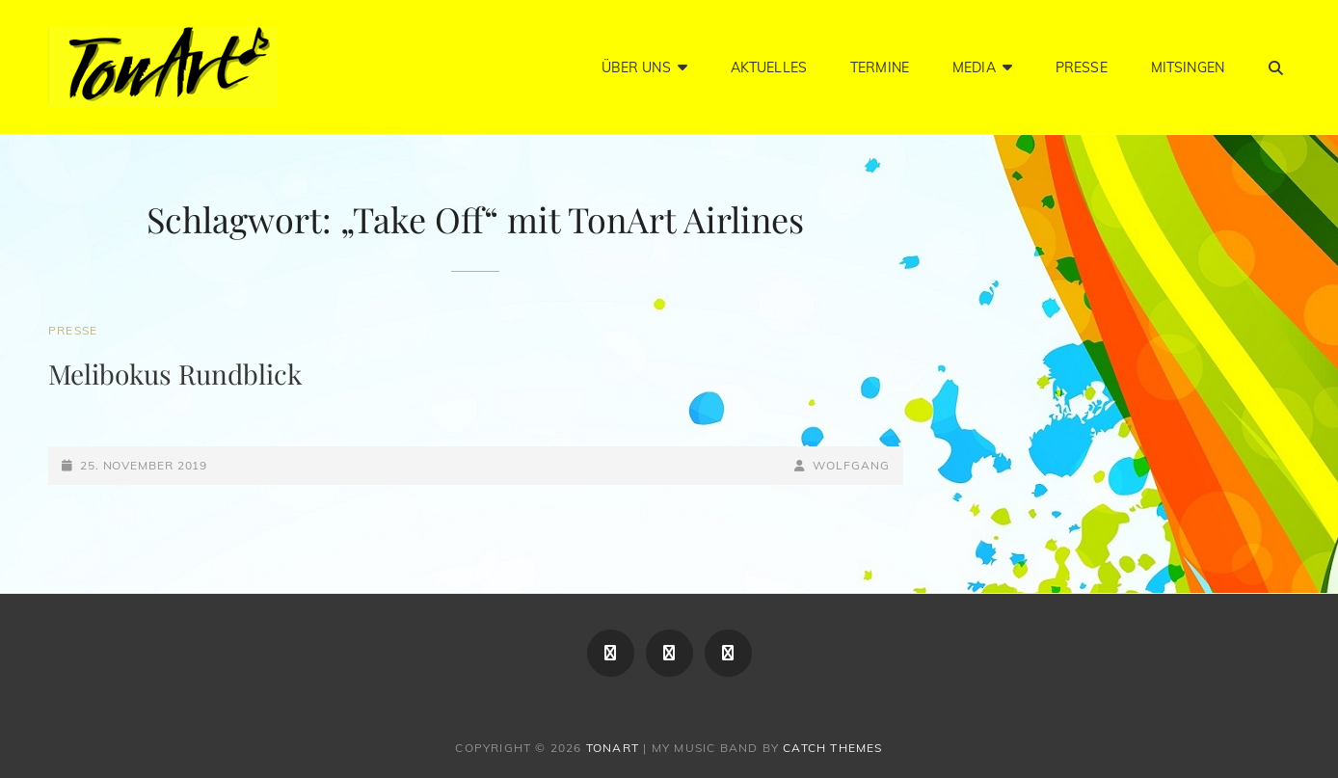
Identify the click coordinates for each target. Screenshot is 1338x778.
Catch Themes (832, 747)
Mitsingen (1187, 67)
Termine (879, 67)
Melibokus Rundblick (175, 373)
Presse (1082, 67)
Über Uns (636, 67)
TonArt (612, 747)
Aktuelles (769, 67)
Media (974, 67)
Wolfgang (851, 465)
